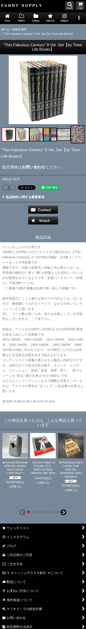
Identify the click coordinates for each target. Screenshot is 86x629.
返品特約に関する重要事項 (23, 197)
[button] (69, 5)
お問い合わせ (33, 167)
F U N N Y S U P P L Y (21, 5)
